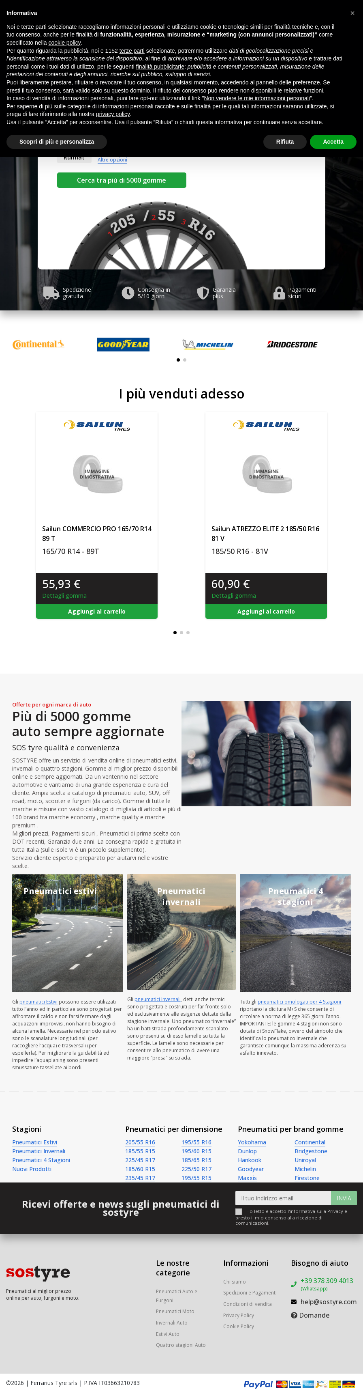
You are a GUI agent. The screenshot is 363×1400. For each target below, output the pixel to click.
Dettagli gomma (64, 595)
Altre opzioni (112, 159)
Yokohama (252, 1142)
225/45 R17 (140, 1160)
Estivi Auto (167, 1334)
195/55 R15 (196, 1178)
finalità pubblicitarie (160, 66)
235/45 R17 (140, 1178)
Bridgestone (311, 1151)
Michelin (305, 1169)
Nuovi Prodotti (31, 1169)
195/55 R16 (196, 1142)
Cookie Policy (238, 1326)
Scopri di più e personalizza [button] (56, 141)
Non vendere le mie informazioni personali (257, 98)
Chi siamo (234, 1281)
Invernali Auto (172, 1322)
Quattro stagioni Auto (181, 1345)
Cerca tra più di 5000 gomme (121, 180)
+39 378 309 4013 (327, 1284)
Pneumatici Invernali (38, 1151)
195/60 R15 (196, 1151)
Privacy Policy (238, 1315)
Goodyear (251, 1169)
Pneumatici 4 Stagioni (41, 1160)
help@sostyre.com (329, 1301)
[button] (178, 360)
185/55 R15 (140, 1151)
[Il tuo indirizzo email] (283, 1198)
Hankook (249, 1160)
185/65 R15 (196, 1160)
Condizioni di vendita (247, 1304)
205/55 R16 (140, 1142)
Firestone (307, 1178)
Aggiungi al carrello (97, 611)
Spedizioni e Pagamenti (250, 1292)
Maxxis (247, 1178)
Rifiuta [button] (285, 141)
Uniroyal (305, 1160)
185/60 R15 (140, 1169)
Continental (310, 1142)
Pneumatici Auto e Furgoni (176, 1296)
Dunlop (247, 1151)
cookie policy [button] (65, 42)
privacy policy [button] (113, 114)
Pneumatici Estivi (34, 1142)
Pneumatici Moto (175, 1311)
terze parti (132, 50)
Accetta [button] (333, 141)
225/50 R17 (196, 1169)
